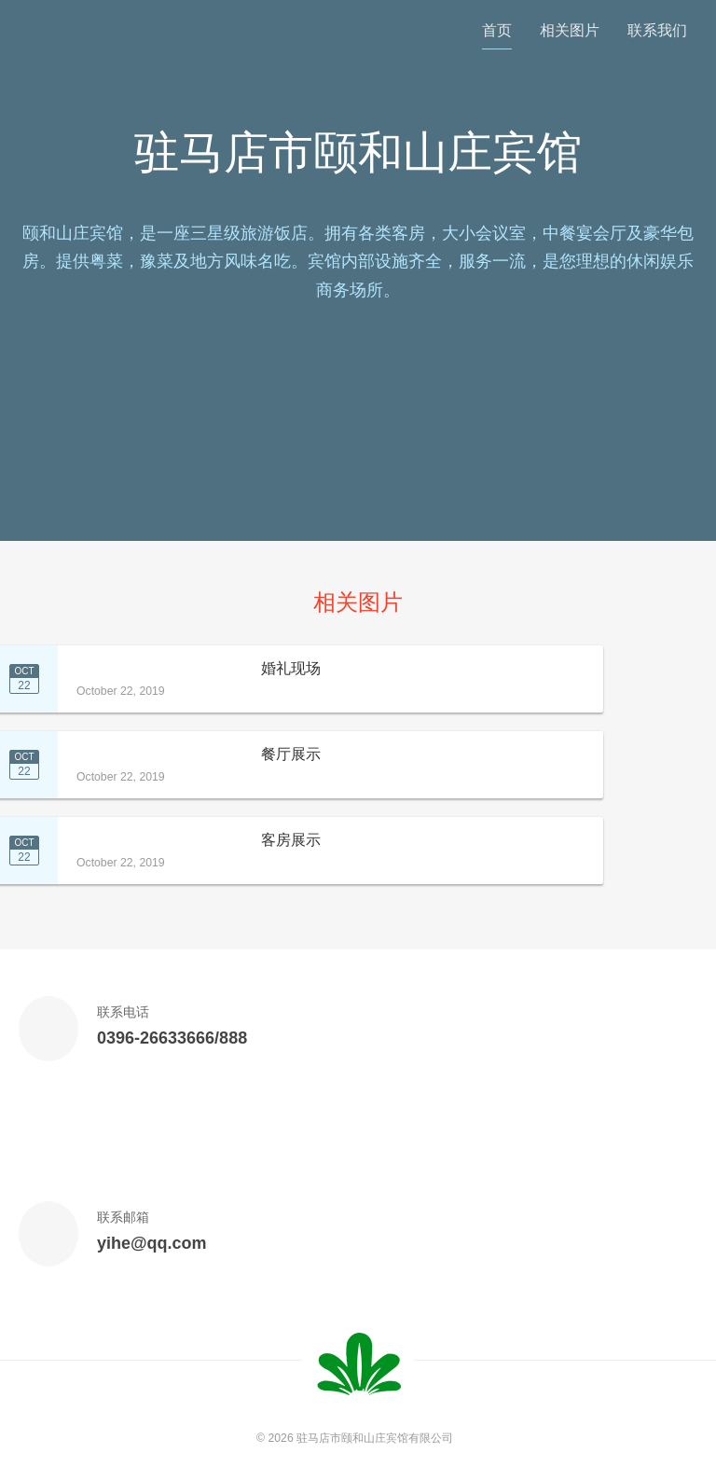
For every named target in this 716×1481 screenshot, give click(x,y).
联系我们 (657, 30)
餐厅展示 (291, 754)
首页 (497, 30)
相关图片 (569, 30)
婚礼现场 (291, 668)
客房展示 (291, 840)
